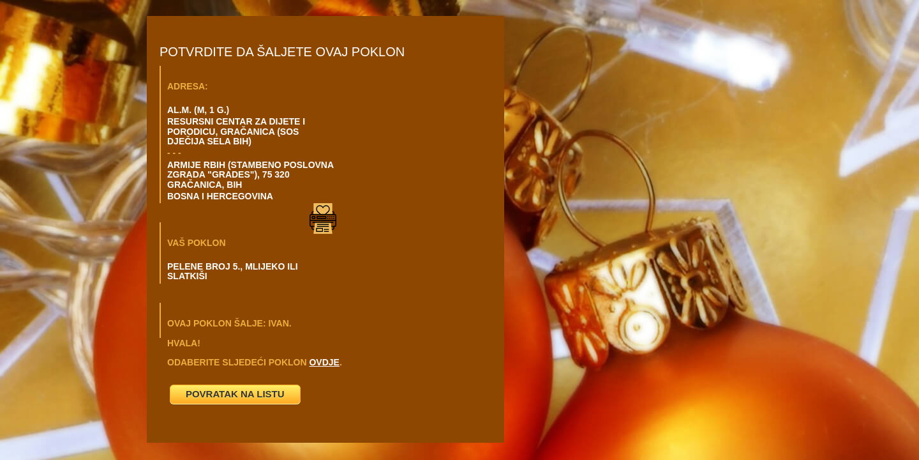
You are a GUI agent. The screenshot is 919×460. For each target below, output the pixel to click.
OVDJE (324, 362)
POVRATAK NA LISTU (235, 393)
